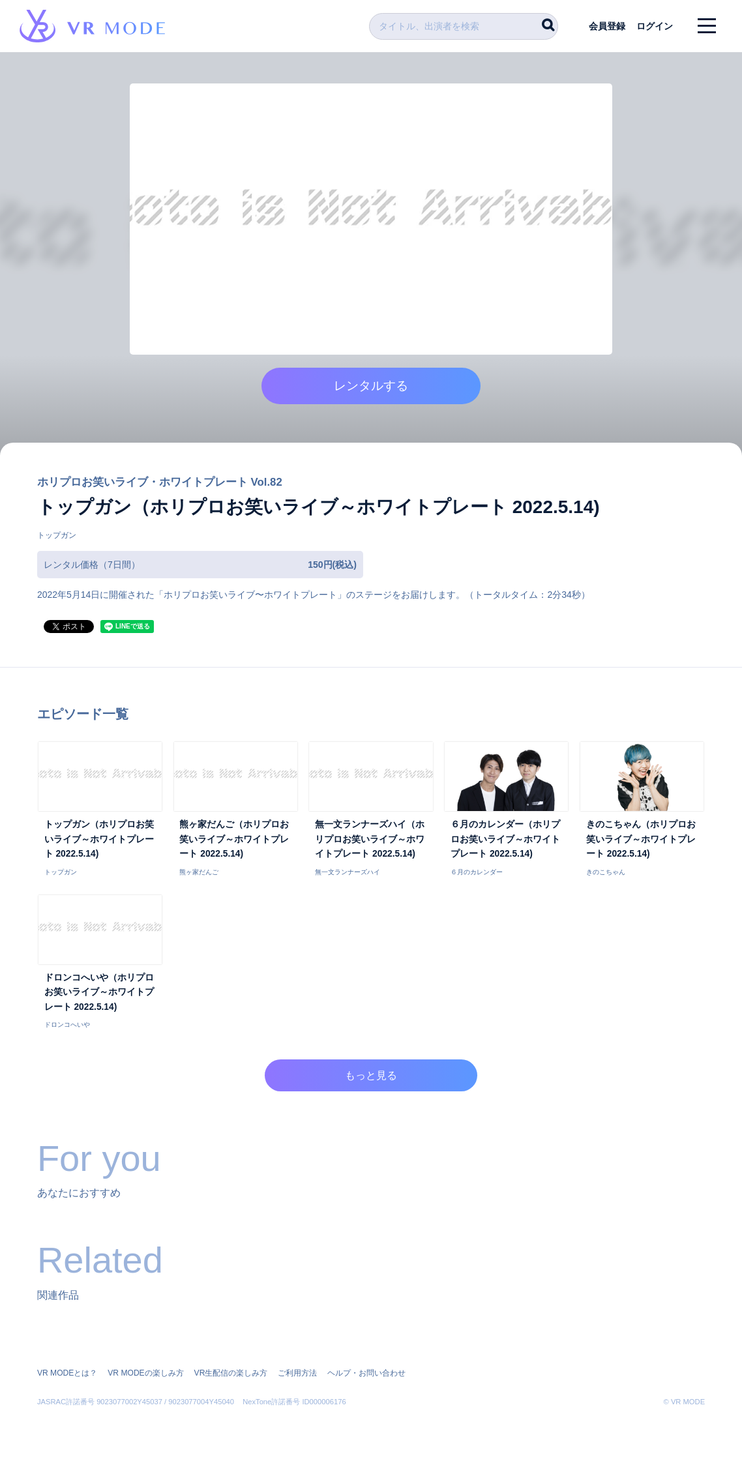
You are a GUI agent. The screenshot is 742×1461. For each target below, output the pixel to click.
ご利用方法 (296, 1373)
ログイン (654, 26)
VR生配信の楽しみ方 (230, 1373)
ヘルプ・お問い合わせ (366, 1373)
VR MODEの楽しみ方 (145, 1373)
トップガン (56, 537)
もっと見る (371, 1078)
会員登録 (605, 26)
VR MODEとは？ (67, 1373)
